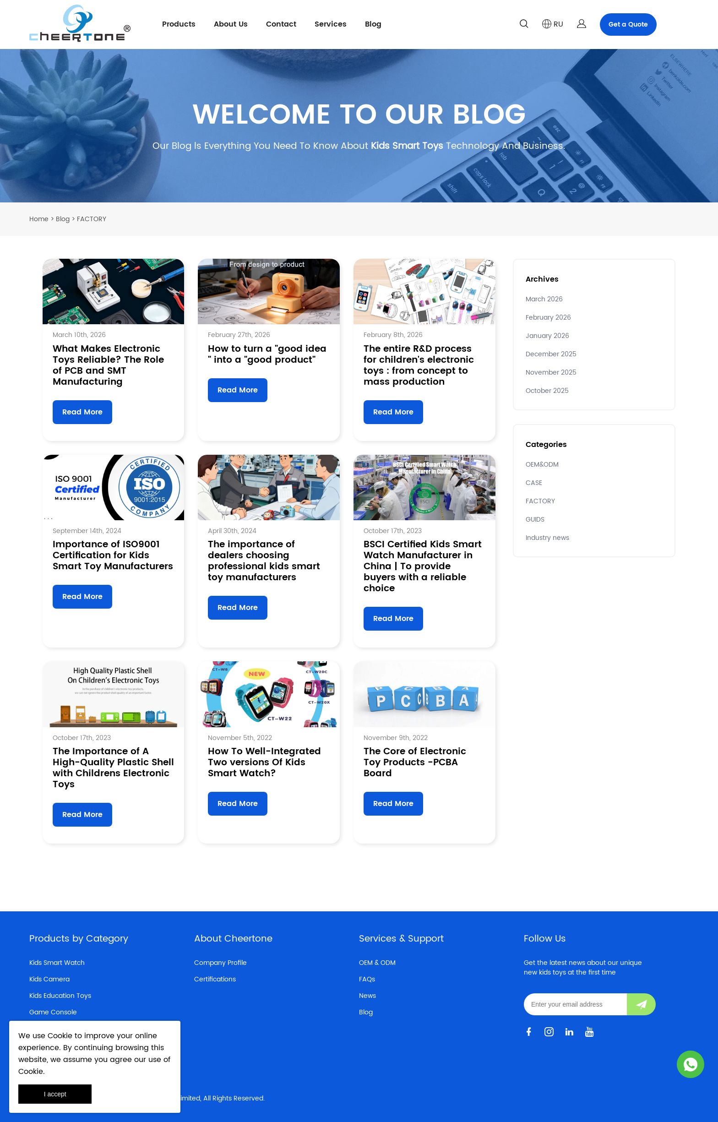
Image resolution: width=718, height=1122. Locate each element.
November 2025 (551, 372)
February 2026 (548, 317)
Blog (373, 24)
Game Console (53, 1012)
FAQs (367, 979)
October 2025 (547, 391)
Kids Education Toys (60, 996)
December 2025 (551, 354)
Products (179, 24)
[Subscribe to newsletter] (641, 1004)
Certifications (215, 979)
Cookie (60, 1036)
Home (39, 219)
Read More (82, 412)
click (359, 125)
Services (331, 24)
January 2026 (547, 336)
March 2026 (544, 299)
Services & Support (401, 939)
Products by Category (78, 939)
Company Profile (220, 963)
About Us (231, 24)
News (367, 996)
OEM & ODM (377, 963)
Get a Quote (628, 24)
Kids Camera (49, 979)
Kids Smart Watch (57, 963)
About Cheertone (233, 939)
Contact (281, 24)
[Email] (575, 1004)
